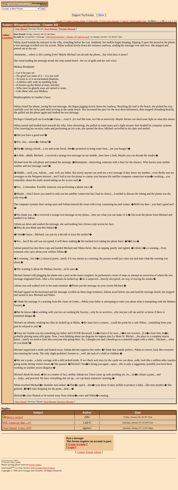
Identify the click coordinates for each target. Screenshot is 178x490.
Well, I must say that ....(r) (16, 422)
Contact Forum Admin (75, 21)
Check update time (138, 21)
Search (125, 21)
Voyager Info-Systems (45, 468)
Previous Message (66, 401)
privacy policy (35, 464)
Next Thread (20, 401)
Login (59, 21)
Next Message (50, 401)
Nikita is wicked (14, 417)
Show (101, 15)
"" (68, 37)
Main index (93, 21)
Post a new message (110, 21)
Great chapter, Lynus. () (16, 428)
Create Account (77, 444)
